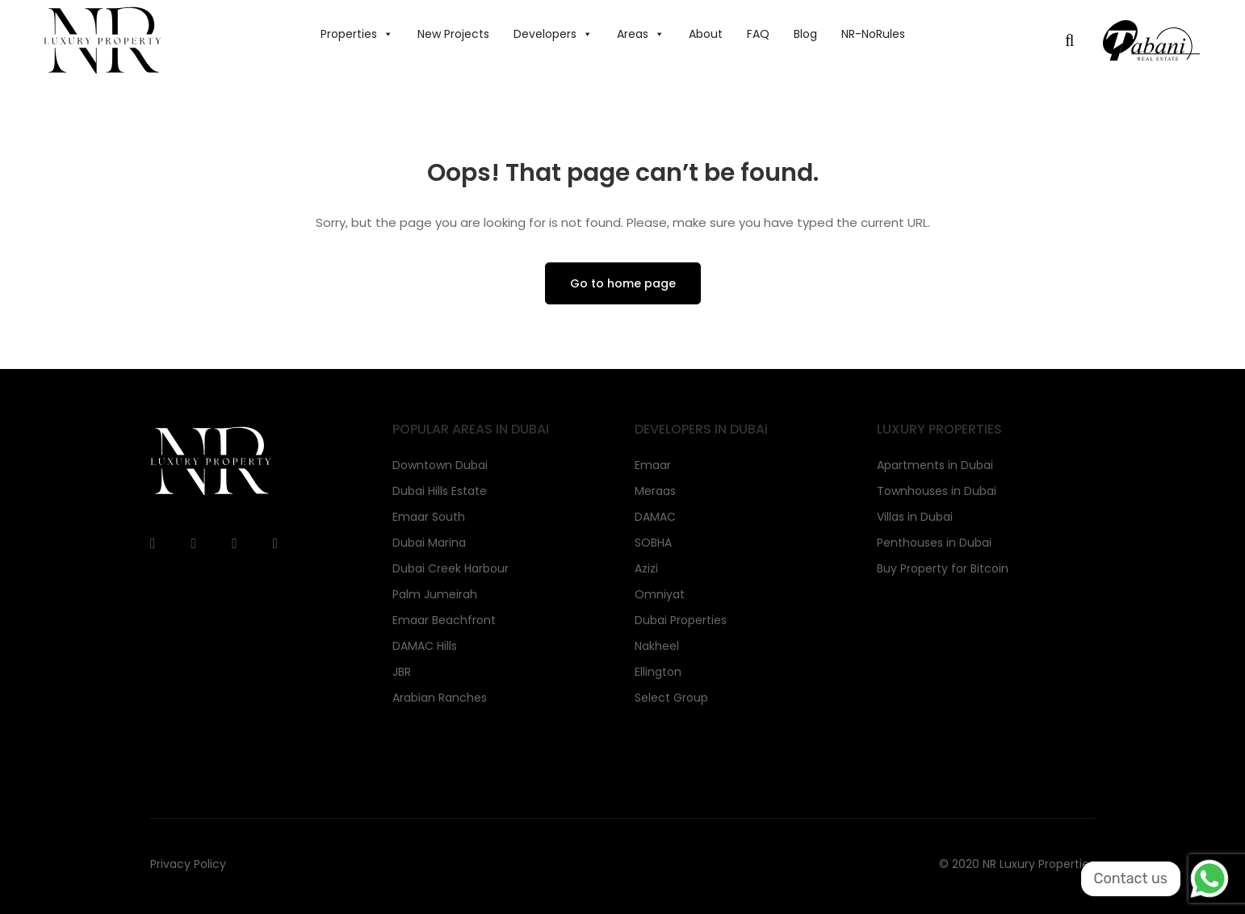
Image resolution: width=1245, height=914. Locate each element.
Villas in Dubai (915, 517)
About (706, 34)
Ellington (658, 672)
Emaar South (428, 517)
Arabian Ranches (439, 698)
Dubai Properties (681, 620)
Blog (805, 34)
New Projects (453, 34)
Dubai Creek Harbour (450, 568)
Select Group (671, 698)
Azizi (646, 568)
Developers (553, 34)
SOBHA (653, 543)
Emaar (653, 465)
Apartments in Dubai (935, 465)
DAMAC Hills (424, 646)
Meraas (655, 491)
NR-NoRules (873, 34)
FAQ (758, 34)
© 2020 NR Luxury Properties (1017, 864)
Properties (357, 34)
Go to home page (623, 283)
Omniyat (660, 594)
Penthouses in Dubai (934, 543)
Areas (640, 34)
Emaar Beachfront (444, 620)
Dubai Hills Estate (439, 491)
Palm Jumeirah (434, 594)
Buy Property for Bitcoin (942, 568)
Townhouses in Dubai (936, 491)
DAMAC (655, 517)
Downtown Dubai (440, 465)
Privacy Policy (188, 864)
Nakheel (657, 646)
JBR (401, 672)
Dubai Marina (429, 543)
